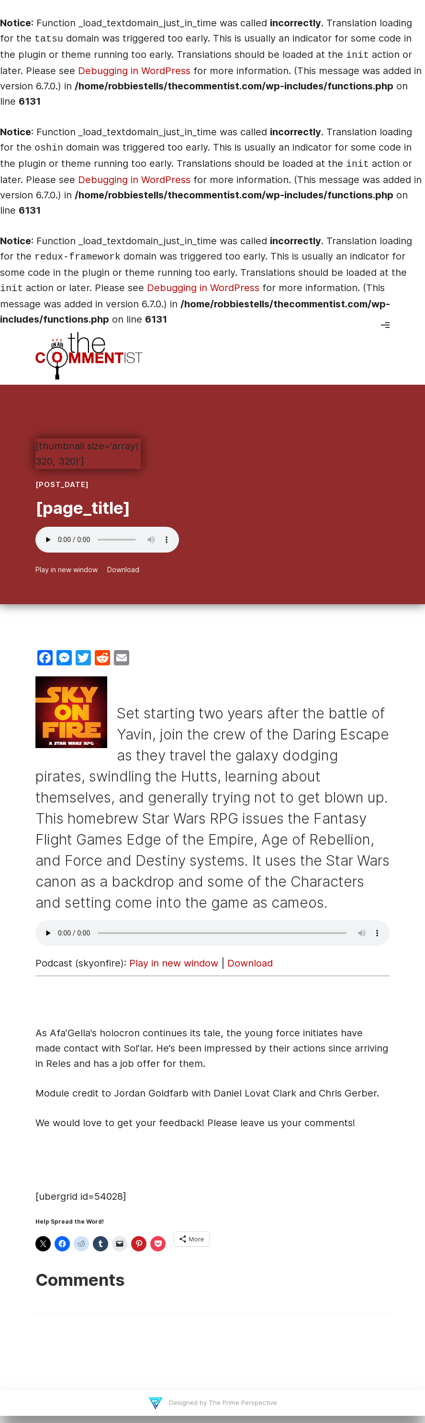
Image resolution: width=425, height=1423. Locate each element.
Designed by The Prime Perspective (222, 1402)
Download (123, 569)
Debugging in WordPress (134, 70)
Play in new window (66, 569)
